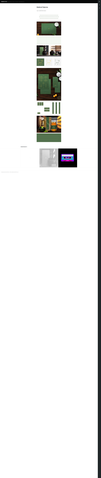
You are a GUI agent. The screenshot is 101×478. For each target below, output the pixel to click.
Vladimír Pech (4, 1)
